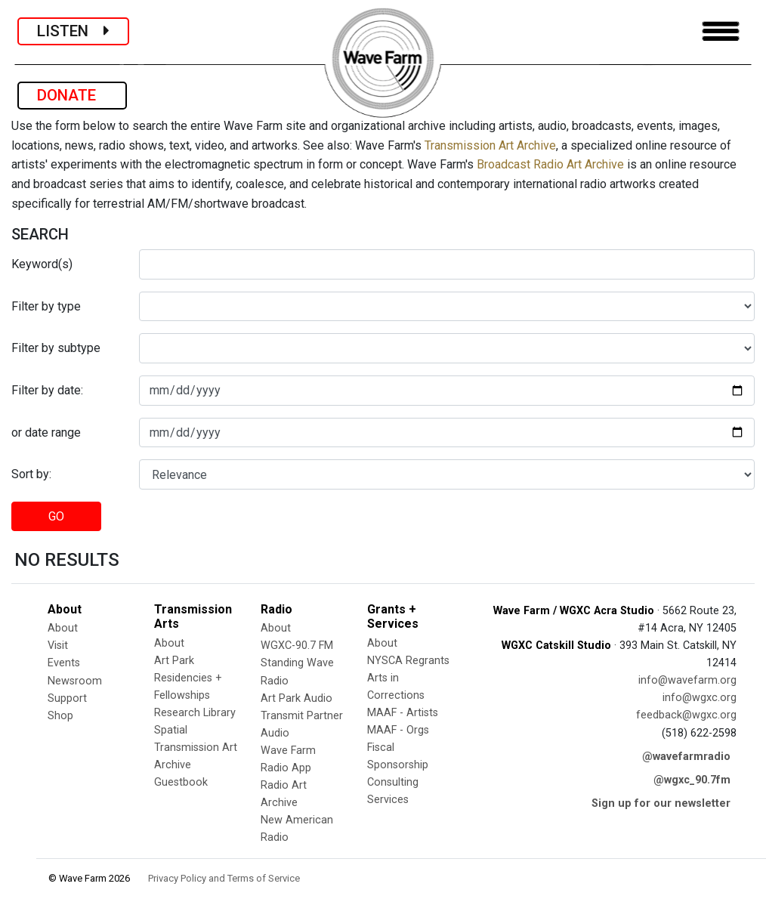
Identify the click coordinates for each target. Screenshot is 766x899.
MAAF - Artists (402, 712)
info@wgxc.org (700, 697)
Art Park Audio (296, 698)
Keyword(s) (42, 264)
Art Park (174, 660)
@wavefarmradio (686, 756)
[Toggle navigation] (721, 31)
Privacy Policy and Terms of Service (224, 878)
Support (67, 698)
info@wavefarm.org (687, 680)
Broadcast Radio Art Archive (550, 164)
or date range (46, 432)
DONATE (72, 95)
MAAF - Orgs (398, 730)
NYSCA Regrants (408, 660)
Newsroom (75, 681)
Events (64, 662)
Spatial (170, 730)
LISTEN (73, 31)
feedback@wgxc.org (686, 715)
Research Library (195, 712)
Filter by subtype (55, 348)
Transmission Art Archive (490, 145)
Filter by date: (47, 390)
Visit (58, 645)
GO (56, 516)
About (63, 628)
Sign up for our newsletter (660, 803)
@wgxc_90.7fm (691, 780)
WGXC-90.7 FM (297, 645)
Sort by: (31, 474)
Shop (60, 715)
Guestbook (181, 782)
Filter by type (46, 306)
